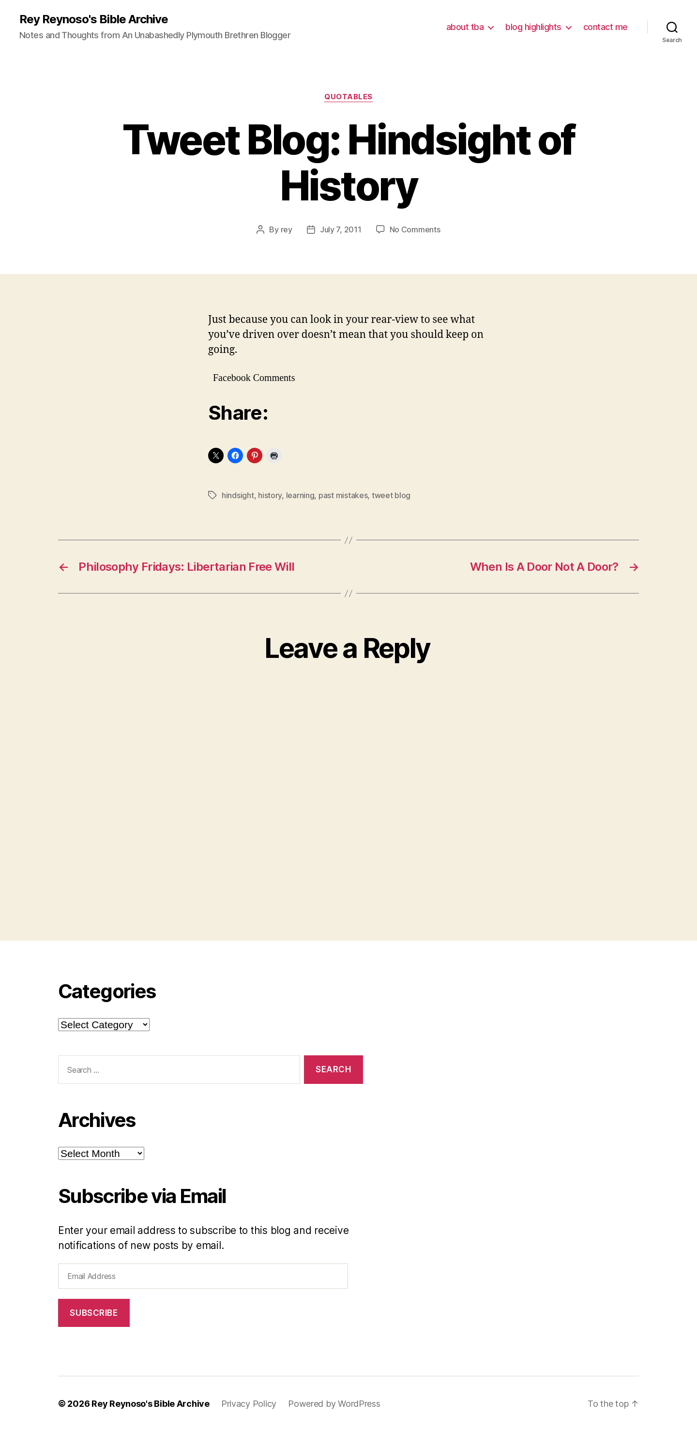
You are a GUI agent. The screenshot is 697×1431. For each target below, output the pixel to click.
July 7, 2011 (341, 229)
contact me (605, 27)
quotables (348, 96)
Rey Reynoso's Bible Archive (93, 19)
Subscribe (94, 1313)
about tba (465, 27)
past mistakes (343, 495)
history (270, 495)
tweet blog (391, 495)
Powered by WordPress (334, 1404)
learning (300, 495)
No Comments (415, 229)
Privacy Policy (248, 1404)
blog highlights (533, 27)
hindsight (238, 495)
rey (286, 229)
